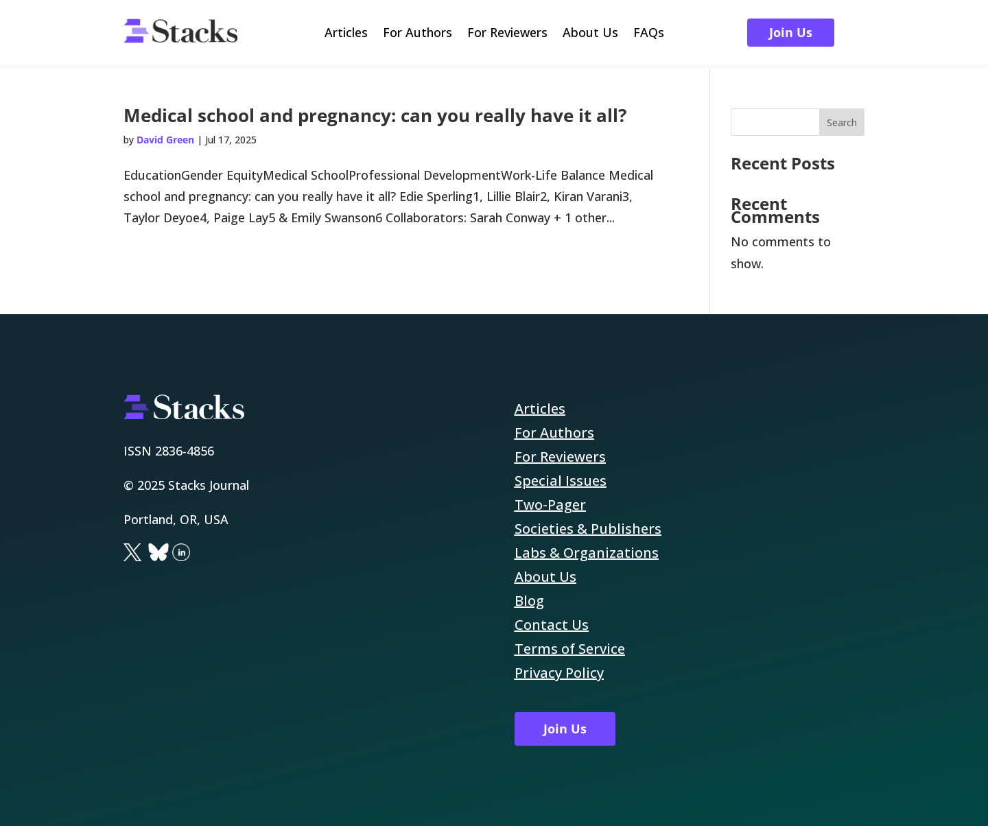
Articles (346, 33)
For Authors (417, 33)
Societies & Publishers (588, 528)
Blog (529, 600)
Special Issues (561, 480)
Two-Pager (550, 504)
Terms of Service (570, 648)
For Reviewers (507, 33)
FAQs (648, 33)
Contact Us (552, 624)
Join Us (790, 32)
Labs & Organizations (587, 552)
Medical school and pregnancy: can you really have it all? (375, 115)
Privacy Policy (559, 672)
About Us (590, 33)
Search (842, 122)
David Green (165, 139)
